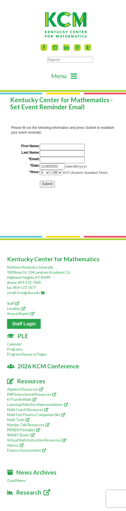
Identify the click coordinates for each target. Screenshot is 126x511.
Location (16, 308)
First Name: (30, 146)
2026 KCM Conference (43, 365)
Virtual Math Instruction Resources (36, 440)
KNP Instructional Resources (31, 394)
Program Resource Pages (27, 354)
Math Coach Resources (27, 410)
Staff (13, 303)
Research (28, 492)
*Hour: (34, 172)
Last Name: (30, 153)
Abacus (15, 445)
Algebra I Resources (25, 389)
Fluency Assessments (26, 450)
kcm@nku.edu (31, 293)
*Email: (34, 159)
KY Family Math (21, 399)
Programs (15, 349)
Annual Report (20, 314)
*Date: (35, 166)
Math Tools (18, 420)
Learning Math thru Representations (37, 405)
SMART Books (21, 435)
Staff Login (24, 323)
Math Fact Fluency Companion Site (36, 415)
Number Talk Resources (28, 425)
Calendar (14, 344)
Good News (16, 481)
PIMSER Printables (23, 430)
